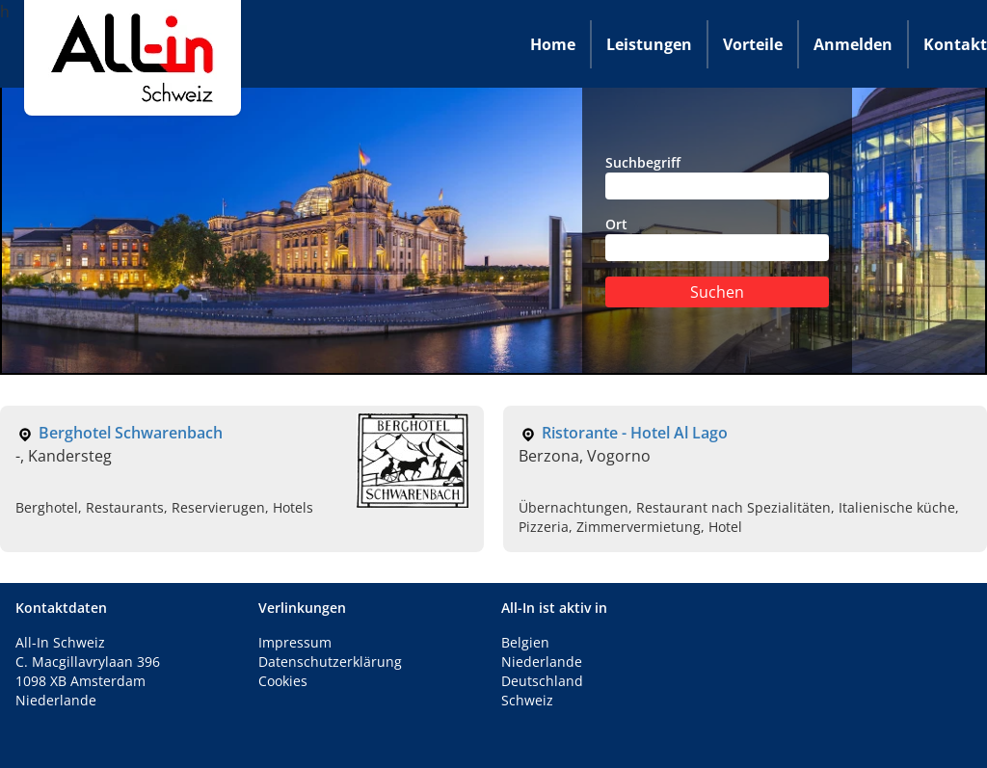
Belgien (525, 642)
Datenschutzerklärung (330, 661)
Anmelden (853, 44)
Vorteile (753, 44)
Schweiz (527, 700)
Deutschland (542, 681)
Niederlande (541, 661)
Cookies (282, 681)
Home (552, 44)
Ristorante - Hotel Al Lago (635, 432)
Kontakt (955, 44)
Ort (717, 238)
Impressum (295, 642)
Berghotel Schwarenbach (131, 432)
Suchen (717, 292)
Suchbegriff (717, 176)
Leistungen (649, 44)
